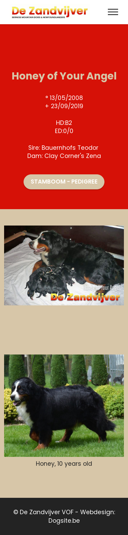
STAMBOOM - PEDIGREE (64, 181)
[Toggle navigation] (113, 12)
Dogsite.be (64, 521)
